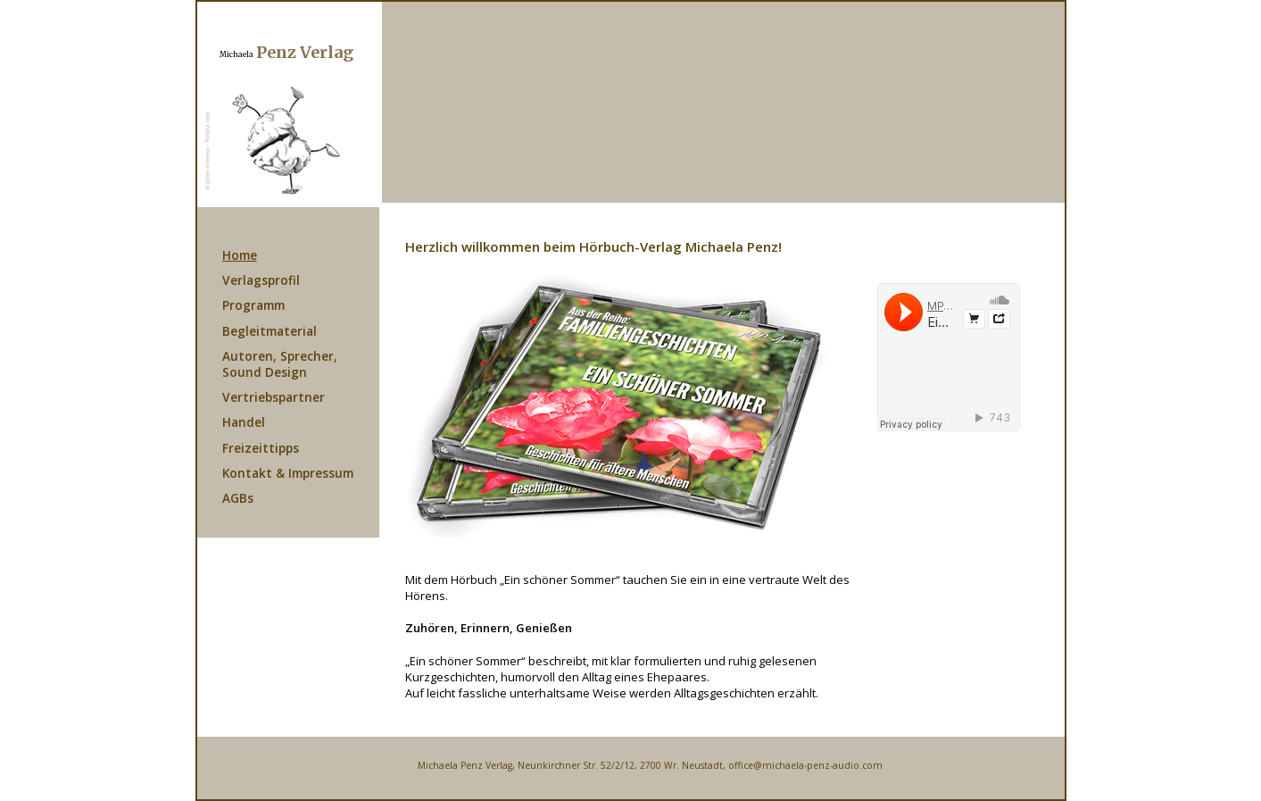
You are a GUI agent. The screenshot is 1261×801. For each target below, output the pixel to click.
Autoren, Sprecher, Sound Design (279, 363)
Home (239, 254)
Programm (253, 304)
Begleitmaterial (269, 330)
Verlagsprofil (261, 279)
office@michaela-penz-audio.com (805, 765)
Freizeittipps (260, 447)
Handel (243, 421)
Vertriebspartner (273, 396)
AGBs (237, 497)
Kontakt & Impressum (287, 472)
